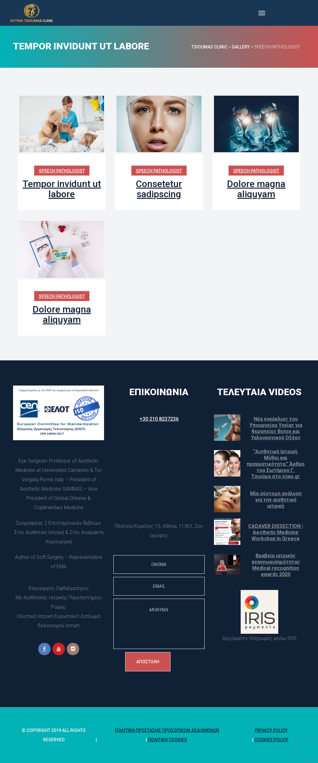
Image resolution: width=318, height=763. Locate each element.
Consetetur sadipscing (159, 188)
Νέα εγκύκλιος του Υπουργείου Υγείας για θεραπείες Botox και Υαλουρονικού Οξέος (275, 428)
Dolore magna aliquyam (256, 188)
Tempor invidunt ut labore (62, 188)
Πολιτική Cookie (167, 739)
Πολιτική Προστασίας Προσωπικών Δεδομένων (167, 730)
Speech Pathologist (62, 170)
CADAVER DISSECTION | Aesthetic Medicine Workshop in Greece (275, 532)
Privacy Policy (271, 730)
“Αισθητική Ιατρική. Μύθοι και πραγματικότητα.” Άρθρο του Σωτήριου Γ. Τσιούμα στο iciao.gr (276, 464)
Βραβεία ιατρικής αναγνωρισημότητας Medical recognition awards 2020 (276, 565)
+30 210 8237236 (159, 419)
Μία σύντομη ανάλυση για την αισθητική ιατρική (276, 500)
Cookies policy (271, 739)
